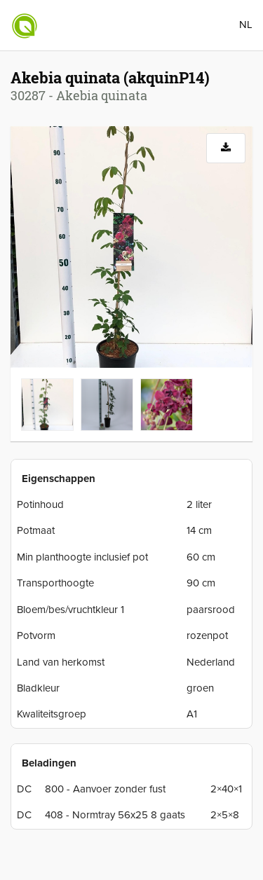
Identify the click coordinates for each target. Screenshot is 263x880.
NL (245, 24)
